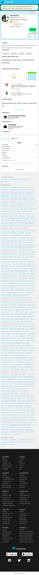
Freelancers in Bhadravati (28, 360)
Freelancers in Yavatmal (5, 408)
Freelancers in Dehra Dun (5, 247)
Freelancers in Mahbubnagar (6, 393)
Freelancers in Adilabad (13, 425)
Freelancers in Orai (21, 367)
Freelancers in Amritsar (20, 211)
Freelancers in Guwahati (32, 209)
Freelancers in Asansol (22, 252)
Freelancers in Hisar (4, 286)
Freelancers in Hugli (21, 346)
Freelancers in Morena (12, 377)
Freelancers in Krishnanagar (22, 381)
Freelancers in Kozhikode (22, 245)
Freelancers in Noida (4, 195)
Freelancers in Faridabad (32, 199)
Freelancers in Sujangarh (5, 338)
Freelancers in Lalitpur (30, 410)
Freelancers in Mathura (14, 276)
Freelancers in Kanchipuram (21, 317)
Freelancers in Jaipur (13, 192)
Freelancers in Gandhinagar (30, 329)
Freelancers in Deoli (24, 422)
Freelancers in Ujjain (20, 257)
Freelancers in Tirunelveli (24, 218)
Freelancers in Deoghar (5, 324)
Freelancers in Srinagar (23, 230)
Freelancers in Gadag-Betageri (22, 350)
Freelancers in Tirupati (13, 300)
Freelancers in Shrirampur (23, 312)
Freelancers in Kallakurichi (15, 218)
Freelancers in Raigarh (32, 420)
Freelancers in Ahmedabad (30, 192)
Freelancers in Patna (4, 204)
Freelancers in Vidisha (14, 386)
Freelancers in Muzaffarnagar (23, 271)
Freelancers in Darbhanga (5, 290)
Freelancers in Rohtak (4, 281)
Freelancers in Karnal (14, 314)
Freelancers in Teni (30, 226)
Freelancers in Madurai (23, 209)
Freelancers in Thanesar (23, 389)
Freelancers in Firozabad (21, 281)
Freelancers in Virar (15, 379)
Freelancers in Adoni (4, 362)
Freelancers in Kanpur (21, 204)
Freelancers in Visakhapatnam (23, 202)
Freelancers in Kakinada (31, 286)
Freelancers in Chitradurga (14, 389)
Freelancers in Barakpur (5, 381)
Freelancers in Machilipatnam (6, 333)
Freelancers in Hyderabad (21, 190)
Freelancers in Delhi (4, 187)
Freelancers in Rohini (20, 233)
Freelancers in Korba (22, 264)
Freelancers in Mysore (12, 233)
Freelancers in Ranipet (20, 293)
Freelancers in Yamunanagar (30, 319)
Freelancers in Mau (22, 302)
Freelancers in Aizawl (12, 293)
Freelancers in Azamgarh (20, 429)
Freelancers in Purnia (4, 329)
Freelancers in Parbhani (29, 288)
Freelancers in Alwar (13, 290)
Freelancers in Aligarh (4, 238)
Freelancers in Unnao (4, 365)
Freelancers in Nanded (13, 245)
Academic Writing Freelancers (16, 179)
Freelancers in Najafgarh (5, 221)
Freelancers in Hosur (29, 310)
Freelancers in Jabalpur (29, 214)
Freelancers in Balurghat (22, 384)
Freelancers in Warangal (5, 245)
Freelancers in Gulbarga (22, 254)
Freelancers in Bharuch (24, 372)
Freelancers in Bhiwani (23, 333)
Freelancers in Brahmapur (13, 278)
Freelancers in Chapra (30, 324)
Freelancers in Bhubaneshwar (26, 235)
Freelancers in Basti (22, 432)
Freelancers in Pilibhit (4, 403)
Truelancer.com (23, 573)
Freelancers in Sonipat (21, 300)
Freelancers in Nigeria (21, 442)
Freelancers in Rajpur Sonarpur (6, 264)
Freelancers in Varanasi (22, 216)
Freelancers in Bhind (22, 348)
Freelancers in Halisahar (14, 408)
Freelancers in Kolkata (5, 190)
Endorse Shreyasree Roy (19, 110)
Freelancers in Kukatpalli (5, 274)
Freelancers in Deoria (12, 405)
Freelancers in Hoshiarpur (29, 367)
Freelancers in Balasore (30, 432)
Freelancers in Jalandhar (32, 202)
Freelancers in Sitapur (12, 360)
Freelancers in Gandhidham (14, 357)
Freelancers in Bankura (23, 396)
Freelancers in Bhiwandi (30, 238)
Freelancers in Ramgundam (29, 257)
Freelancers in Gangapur (16, 422)
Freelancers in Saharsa (31, 381)
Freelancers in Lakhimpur (5, 386)
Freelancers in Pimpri (4, 223)
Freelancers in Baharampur (5, 343)
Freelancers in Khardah (28, 405)
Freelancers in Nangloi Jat (24, 331)
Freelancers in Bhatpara (31, 254)
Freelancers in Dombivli (13, 226)
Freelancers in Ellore (13, 338)
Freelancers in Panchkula (13, 326)
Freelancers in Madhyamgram (29, 365)
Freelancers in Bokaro (29, 242)
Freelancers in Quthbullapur (5, 314)
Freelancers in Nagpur (5, 202)
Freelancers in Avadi (28, 300)
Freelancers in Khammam (20, 353)
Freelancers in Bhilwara (5, 278)
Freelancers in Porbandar (5, 389)
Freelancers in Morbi (12, 427)
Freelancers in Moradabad (21, 238)
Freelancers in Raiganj (28, 353)
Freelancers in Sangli (13, 242)
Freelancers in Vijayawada (30, 204)
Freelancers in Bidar (11, 322)
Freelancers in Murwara (5, 331)
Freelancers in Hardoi (30, 415)
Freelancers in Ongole (12, 350)
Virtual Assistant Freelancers (6, 179)
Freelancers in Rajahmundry (5, 269)
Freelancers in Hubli (28, 233)
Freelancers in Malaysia (13, 442)
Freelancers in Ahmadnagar (15, 269)
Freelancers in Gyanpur (5, 326)
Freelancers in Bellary (22, 274)
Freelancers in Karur (4, 310)
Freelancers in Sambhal (21, 329)
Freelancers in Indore (21, 192)
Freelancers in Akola (22, 262)
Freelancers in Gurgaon (30, 190)
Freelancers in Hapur (4, 305)
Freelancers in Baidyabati (14, 432)
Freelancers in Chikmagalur (23, 420)
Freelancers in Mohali (29, 206)
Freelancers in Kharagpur (5, 319)
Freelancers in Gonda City (5, 398)
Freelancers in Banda (4, 377)
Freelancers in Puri (4, 353)
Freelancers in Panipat (5, 288)
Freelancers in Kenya (4, 442)
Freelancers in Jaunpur (14, 355)
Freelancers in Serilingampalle (6, 379)
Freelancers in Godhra (13, 401)
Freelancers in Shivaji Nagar (5, 230)
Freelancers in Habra (30, 386)
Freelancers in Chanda (30, 276)
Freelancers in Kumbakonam (23, 355)
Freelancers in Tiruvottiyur (5, 302)
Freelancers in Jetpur (4, 427)
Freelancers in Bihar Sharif (30, 302)
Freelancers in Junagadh (30, 336)
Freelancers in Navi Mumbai (5, 218)
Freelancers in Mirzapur (31, 317)
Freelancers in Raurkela (31, 245)
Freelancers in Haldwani (22, 386)
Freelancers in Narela (4, 235)
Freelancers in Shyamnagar (15, 259)
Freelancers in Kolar (4, 413)
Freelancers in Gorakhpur (24, 221)
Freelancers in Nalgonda (30, 417)
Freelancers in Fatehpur (5, 357)
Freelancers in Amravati (5, 242)
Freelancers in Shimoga (32, 278)
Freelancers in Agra (32, 218)
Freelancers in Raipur (30, 216)
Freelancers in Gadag (29, 362)
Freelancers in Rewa (4, 322)
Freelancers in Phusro (22, 336)
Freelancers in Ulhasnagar (13, 250)
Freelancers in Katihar (15, 333)
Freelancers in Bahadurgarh (5, 372)
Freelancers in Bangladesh (5, 440)
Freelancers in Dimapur (15, 393)
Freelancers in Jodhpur (5, 206)
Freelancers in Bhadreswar (5, 420)
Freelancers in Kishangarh (21, 401)
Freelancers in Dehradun (5, 214)
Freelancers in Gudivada (5, 432)
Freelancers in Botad (4, 429)
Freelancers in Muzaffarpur (30, 274)
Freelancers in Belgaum (30, 262)
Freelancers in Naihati (4, 300)
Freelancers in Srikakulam (21, 425)
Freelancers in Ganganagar (20, 310)
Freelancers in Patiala (22, 276)
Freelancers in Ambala (13, 381)
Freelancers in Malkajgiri (23, 379)
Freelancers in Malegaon (24, 259)
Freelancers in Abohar (20, 403)
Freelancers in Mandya (14, 396)
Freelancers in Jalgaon (14, 262)
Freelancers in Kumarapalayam (15, 331)
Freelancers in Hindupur (21, 398)
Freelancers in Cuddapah (5, 410)
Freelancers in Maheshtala (5, 259)
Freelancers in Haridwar (5, 336)
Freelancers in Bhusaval (22, 338)
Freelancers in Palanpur (13, 415)
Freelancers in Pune (12, 190)
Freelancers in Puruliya (5, 417)
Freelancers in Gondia (21, 413)
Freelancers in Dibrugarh (13, 417)
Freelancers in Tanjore (21, 288)
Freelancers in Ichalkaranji (30, 290)
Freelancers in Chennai (29, 187)
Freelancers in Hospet (12, 329)
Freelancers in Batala (4, 384)
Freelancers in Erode (13, 247)
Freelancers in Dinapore (22, 374)
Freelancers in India (30, 440)
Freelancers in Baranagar (24, 295)
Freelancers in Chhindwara (5, 396)
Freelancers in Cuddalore (31, 348)
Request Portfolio (19, 66)
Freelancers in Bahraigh (5, 341)
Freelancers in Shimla (4, 350)
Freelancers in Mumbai (21, 187)
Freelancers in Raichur (32, 312)
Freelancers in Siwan (32, 422)
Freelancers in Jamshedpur (14, 221)
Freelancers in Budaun (12, 365)
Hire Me (32, 29)
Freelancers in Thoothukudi (13, 266)
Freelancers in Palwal (21, 417)
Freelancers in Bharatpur (5, 312)
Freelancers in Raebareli (32, 333)
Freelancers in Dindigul (13, 288)
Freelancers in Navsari (31, 350)
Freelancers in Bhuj (13, 398)
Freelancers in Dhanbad (5, 226)
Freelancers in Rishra (12, 429)
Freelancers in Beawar (12, 403)
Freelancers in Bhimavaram (13, 384)
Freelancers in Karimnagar (14, 312)
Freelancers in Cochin (13, 206)
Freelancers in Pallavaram (5, 369)
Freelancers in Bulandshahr (30, 326)
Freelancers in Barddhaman (12, 283)
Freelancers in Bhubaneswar (22, 199)
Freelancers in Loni (4, 360)
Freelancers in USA (12, 444)
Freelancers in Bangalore (12, 187)
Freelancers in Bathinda (13, 305)
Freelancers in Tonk (20, 377)
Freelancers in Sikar (21, 326)
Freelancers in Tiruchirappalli (13, 228)
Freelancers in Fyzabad (14, 374)
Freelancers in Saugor (14, 302)
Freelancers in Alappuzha (31, 305)
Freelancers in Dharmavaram (6, 434)
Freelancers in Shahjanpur (23, 278)
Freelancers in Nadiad (22, 324)
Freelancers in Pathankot (14, 348)
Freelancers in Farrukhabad (21, 305)
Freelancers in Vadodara (5, 199)
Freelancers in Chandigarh (5, 192)
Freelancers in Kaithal (31, 384)
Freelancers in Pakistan (5, 444)
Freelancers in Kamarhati (5, 276)
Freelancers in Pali (22, 319)
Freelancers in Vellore (14, 254)
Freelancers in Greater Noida (21, 286)
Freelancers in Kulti (4, 283)
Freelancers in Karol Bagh (13, 252)
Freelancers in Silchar (30, 374)
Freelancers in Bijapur (4, 293)
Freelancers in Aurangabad (23, 228)
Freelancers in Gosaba (13, 317)
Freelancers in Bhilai (13, 240)
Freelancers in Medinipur (5, 374)
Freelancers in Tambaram (5, 348)
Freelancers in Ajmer (4, 250)
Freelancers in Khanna (28, 427)
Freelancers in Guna (32, 369)
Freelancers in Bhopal (14, 197)
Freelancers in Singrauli (14, 336)
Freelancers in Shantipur (32, 379)
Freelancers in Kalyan (12, 223)
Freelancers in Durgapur (31, 247)
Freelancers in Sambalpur (21, 362)
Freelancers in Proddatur (13, 346)
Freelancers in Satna (13, 298)
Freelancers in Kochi (4, 211)
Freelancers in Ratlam (13, 307)
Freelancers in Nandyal (23, 357)
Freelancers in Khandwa (30, 338)
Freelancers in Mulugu (30, 283)
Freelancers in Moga (28, 403)
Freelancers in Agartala (20, 322)
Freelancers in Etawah (21, 298)
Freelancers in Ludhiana (13, 202)
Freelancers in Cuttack (21, 242)
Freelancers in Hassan (20, 405)
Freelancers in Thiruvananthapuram (14, 235)
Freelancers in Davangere (5, 262)
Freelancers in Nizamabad (30, 281)
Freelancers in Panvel (22, 408)
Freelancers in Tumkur (13, 281)
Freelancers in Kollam (24, 269)
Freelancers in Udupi (31, 357)
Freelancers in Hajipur (30, 396)
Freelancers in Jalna (28, 293)
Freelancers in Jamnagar (31, 252)
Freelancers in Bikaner (5, 216)
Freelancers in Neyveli (5, 346)
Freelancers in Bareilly (12, 238)
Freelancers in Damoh (4, 425)
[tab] (6, 138)
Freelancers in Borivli (21, 240)
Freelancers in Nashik (32, 221)
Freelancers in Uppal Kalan (31, 425)
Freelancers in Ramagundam (23, 307)
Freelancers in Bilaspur (21, 290)
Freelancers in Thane (13, 199)
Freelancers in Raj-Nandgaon (29, 377)
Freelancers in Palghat (5, 401)
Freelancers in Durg (29, 298)
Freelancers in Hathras (22, 410)
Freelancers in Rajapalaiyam (30, 413)
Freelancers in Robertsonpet (24, 393)
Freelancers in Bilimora (5, 252)
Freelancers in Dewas (16, 295)
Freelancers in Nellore (22, 266)
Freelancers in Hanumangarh (15, 369)
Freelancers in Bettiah (13, 410)
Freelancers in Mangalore (31, 264)
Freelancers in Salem (4, 233)
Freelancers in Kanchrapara (23, 391)
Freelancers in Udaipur (21, 206)
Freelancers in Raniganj (31, 401)
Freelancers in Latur (32, 271)
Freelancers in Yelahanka (29, 429)
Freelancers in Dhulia (32, 269)
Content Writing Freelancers (26, 179)
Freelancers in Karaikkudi (14, 341)
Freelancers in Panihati (30, 266)
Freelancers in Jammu (5, 257)
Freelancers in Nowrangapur (29, 223)
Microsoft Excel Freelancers (6, 182)
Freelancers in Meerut (20, 223)
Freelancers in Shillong (30, 398)
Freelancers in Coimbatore (22, 197)
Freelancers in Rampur (12, 286)
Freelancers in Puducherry (5, 240)
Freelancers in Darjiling (5, 415)
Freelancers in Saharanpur (5, 254)
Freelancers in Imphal (4, 317)
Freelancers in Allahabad (22, 226)
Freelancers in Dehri (4, 405)
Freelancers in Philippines (29, 442)
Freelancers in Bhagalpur (5, 271)
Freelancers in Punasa (14, 271)
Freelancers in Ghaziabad (5, 197)
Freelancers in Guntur (12, 211)
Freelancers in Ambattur (14, 274)
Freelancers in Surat (21, 195)
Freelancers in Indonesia (22, 440)
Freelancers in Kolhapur (22, 250)
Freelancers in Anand (15, 391)
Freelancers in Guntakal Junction (6, 422)
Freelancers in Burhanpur (13, 324)
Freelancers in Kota (21, 214)
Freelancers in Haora (4, 228)
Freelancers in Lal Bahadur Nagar (6, 295)
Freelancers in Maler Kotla (15, 434)
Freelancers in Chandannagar (31, 341)
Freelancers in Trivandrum (13, 204)
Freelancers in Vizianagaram (26, 343)
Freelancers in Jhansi (4, 266)
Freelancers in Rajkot (31, 197)
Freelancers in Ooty (11, 310)
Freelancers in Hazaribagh (15, 372)
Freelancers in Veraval (12, 362)
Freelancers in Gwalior (13, 214)
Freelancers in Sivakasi (32, 307)
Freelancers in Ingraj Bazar (5, 355)
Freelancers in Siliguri (30, 250)
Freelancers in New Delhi (13, 216)
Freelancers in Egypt (14, 440)
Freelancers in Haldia (11, 353)
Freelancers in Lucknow (29, 195)
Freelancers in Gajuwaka (5, 298)
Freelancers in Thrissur (15, 209)
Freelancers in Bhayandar (22, 247)
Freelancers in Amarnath (14, 319)
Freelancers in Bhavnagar (30, 240)
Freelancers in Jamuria (5, 367)
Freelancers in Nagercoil (22, 314)
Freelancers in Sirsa (22, 341)
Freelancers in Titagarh (30, 408)
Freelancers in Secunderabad (6, 209)
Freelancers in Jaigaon (13, 367)
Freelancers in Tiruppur (31, 230)
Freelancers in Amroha (29, 346)
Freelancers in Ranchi (28, 211)
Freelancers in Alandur (24, 369)
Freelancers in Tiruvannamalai (6, 391)
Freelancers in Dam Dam (22, 415)
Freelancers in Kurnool (13, 257)
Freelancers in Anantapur (5, 307)
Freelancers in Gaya (15, 264)
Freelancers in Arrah (30, 314)
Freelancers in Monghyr (28, 322)
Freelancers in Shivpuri (20, 360)
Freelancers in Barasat (21, 283)
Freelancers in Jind (20, 365)
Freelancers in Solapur (15, 230)
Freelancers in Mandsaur (12, 413)
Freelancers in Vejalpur (14, 420)
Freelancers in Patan (19, 427)
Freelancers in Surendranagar (15, 343)
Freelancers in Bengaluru (13, 195)
